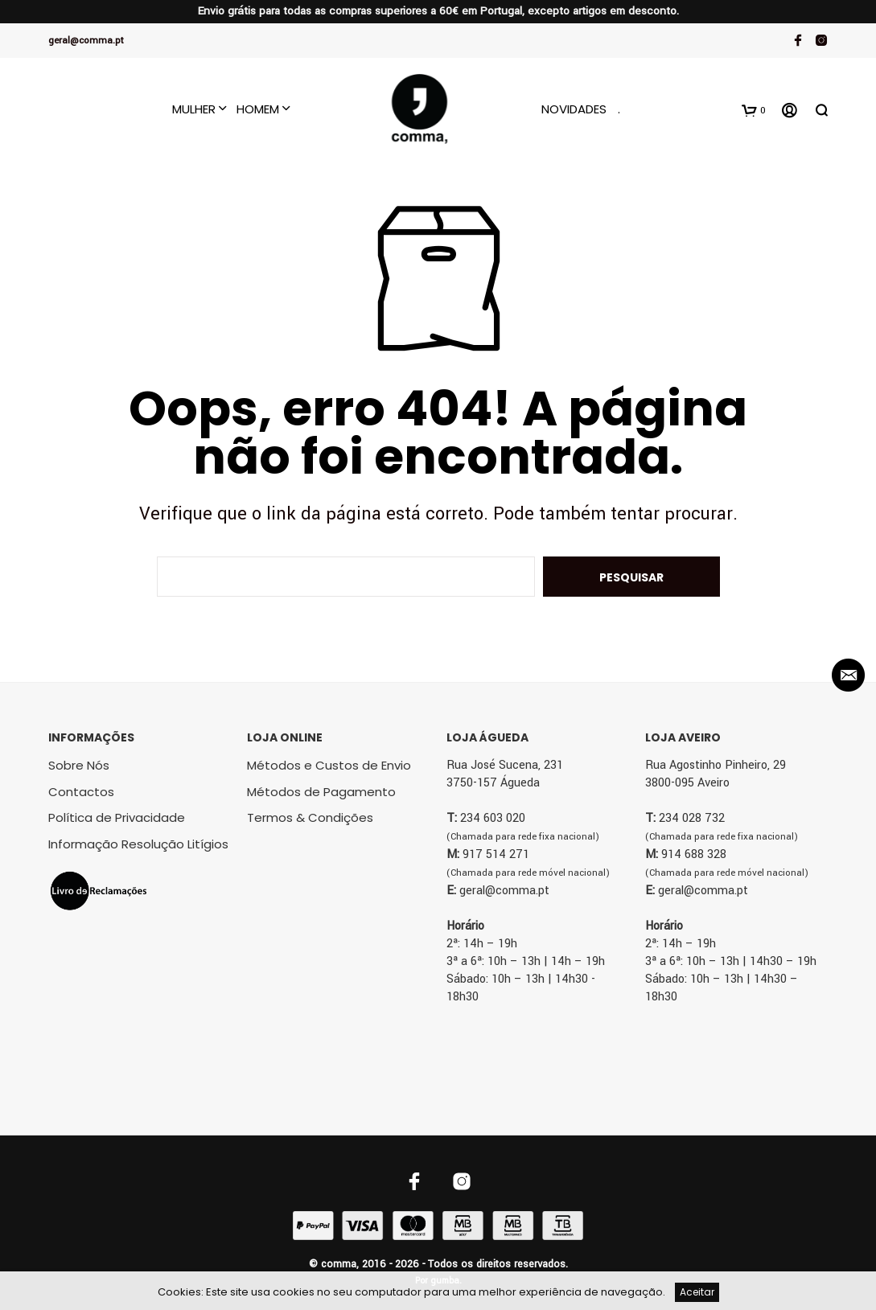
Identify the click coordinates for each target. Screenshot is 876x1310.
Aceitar (697, 1292)
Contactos (81, 791)
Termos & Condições (310, 817)
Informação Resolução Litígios (138, 844)
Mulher (194, 109)
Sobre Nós (78, 765)
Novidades (574, 109)
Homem (257, 109)
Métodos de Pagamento (321, 791)
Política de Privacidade (116, 817)
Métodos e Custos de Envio (329, 765)
